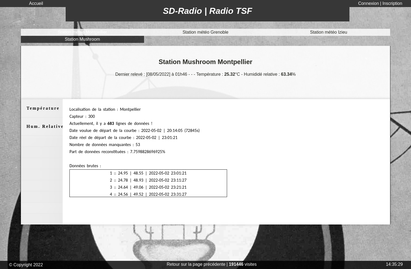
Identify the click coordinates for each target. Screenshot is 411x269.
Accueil (36, 3)
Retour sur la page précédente (196, 264)
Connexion (369, 3)
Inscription (392, 3)
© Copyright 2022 (26, 264)
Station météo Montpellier (82, 32)
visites (243, 264)
